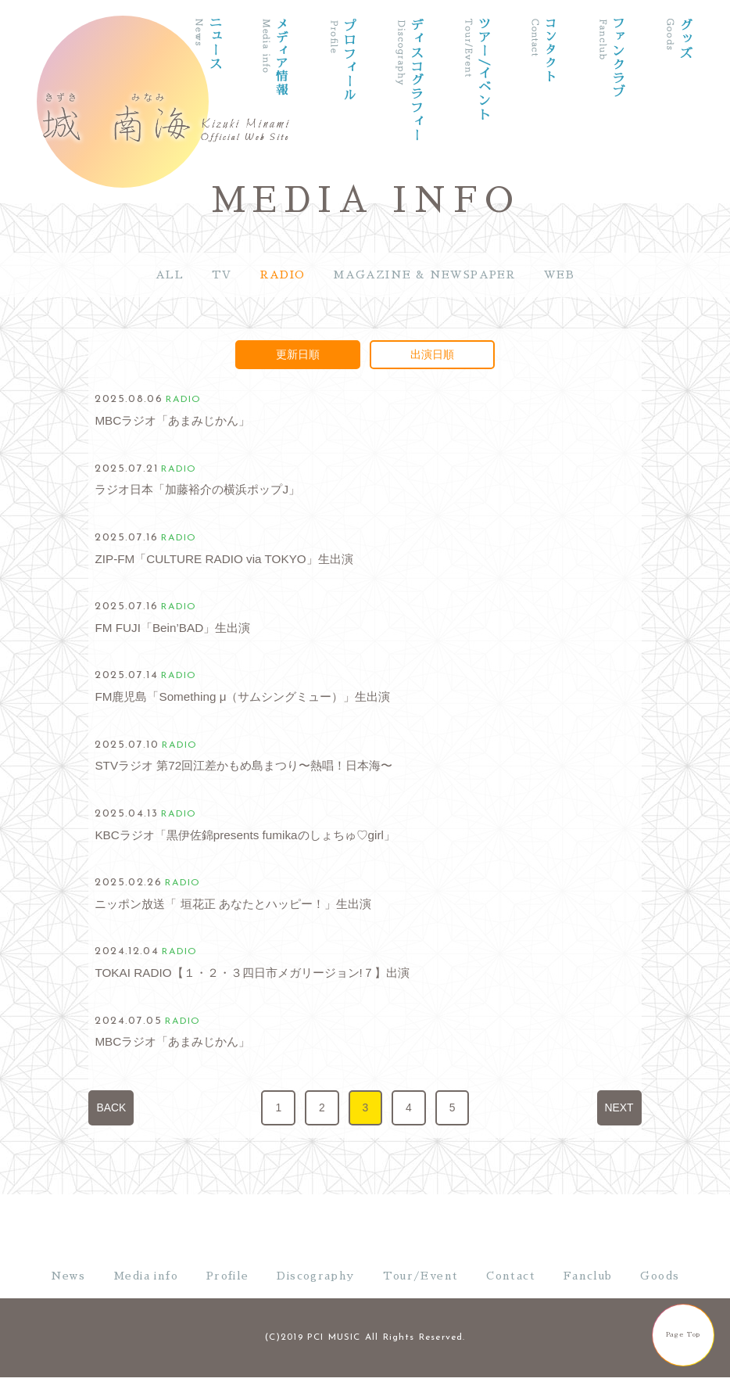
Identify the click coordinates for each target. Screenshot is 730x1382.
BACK (111, 1107)
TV (222, 274)
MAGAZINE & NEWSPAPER (424, 274)
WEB (559, 274)
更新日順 (298, 354)
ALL (170, 274)
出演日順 (432, 354)
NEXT (619, 1107)
